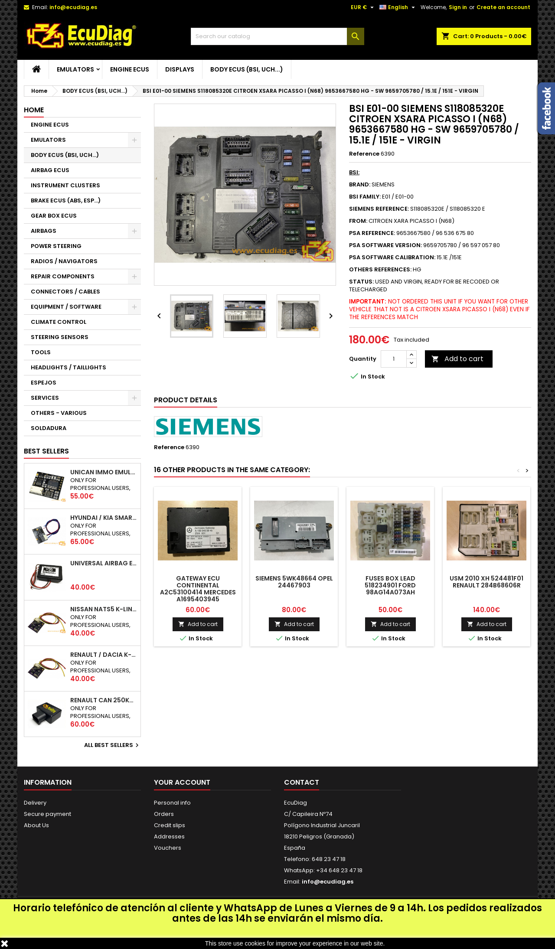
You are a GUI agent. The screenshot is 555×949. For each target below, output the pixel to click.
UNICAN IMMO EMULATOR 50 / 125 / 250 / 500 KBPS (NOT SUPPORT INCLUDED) (103, 472)
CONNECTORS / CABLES (65, 291)
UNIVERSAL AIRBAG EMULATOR (103, 563)
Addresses (169, 836)
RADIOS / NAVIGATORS (64, 261)
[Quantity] (394, 359)
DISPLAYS (179, 69)
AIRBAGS (43, 231)
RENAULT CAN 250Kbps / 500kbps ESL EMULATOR (103, 700)
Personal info (172, 803)
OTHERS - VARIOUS (59, 413)
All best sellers (112, 745)
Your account (182, 782)
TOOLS (41, 352)
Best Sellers (46, 451)
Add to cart (457, 359)
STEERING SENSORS (59, 337)
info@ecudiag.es (73, 7)
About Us (36, 825)
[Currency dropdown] (363, 7)
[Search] (277, 36)
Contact (301, 782)
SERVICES (45, 398)
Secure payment (47, 814)
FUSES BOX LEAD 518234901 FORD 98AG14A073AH (390, 585)
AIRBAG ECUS (50, 170)
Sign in (458, 7)
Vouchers (167, 848)
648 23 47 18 (329, 859)
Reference (364, 154)
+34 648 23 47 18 (339, 870)
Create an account (503, 7)
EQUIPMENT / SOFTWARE (66, 307)
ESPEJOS (43, 382)
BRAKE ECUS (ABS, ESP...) (66, 200)
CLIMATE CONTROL (58, 322)
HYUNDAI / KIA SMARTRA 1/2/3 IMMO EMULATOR (103, 517)
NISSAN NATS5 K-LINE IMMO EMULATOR (103, 609)
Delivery (35, 803)
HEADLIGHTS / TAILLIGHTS (68, 367)
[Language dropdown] (398, 7)
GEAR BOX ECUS (54, 216)
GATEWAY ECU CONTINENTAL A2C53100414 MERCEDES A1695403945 (198, 588)
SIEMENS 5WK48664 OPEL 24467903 (294, 582)
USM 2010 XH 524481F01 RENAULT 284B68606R (486, 582)
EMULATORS (75, 69)
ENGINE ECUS (129, 69)
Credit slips (169, 825)
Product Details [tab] (185, 400)
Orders (164, 814)
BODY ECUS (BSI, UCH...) (246, 69)
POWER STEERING (56, 246)
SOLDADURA (48, 428)
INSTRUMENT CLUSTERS (65, 185)
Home (34, 110)
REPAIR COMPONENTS (63, 276)
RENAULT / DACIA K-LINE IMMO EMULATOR (103, 654)
